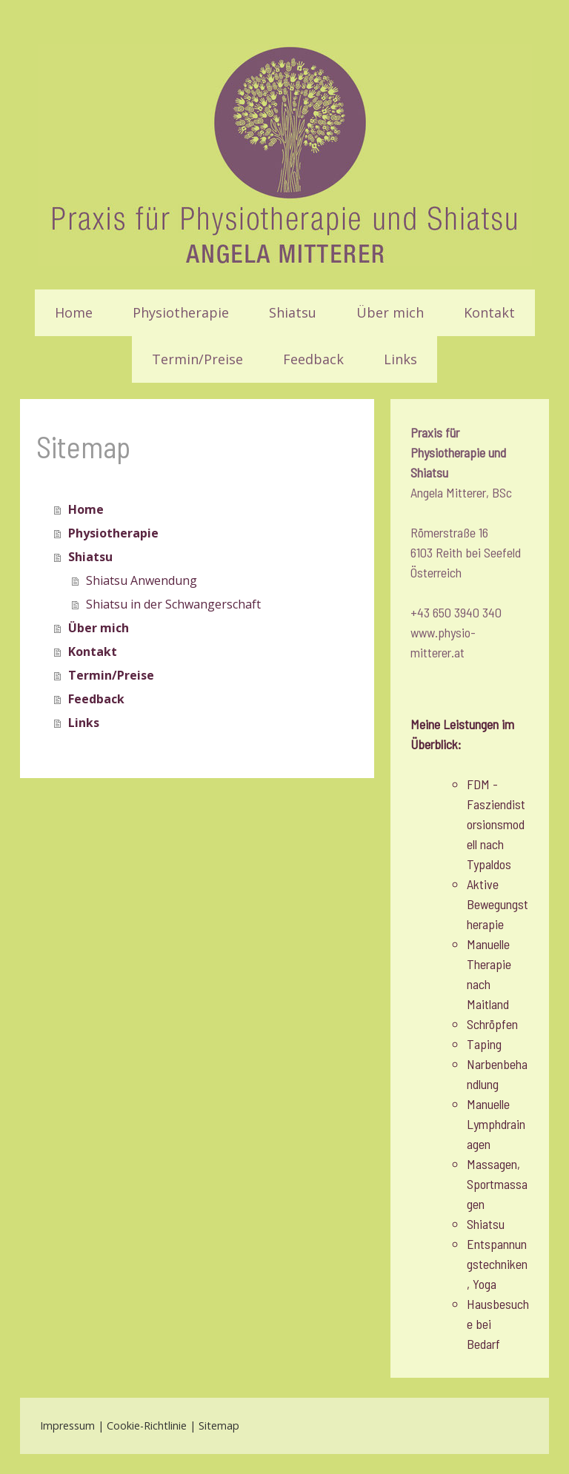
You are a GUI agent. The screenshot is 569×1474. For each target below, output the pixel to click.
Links (400, 359)
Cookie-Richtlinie (147, 1425)
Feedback (313, 359)
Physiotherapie (181, 312)
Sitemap (219, 1425)
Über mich (390, 312)
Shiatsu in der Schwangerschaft (173, 604)
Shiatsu (292, 312)
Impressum (67, 1425)
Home (74, 312)
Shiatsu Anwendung (141, 580)
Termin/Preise (197, 359)
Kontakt (489, 312)
